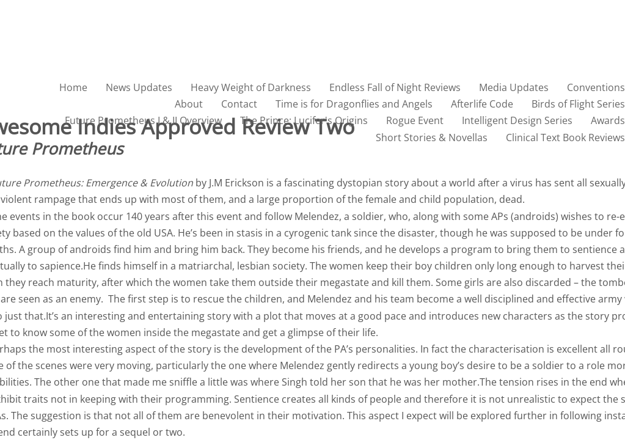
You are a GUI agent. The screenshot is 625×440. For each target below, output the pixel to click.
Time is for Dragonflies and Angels (354, 104)
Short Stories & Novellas (432, 137)
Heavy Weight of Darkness (251, 87)
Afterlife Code (482, 104)
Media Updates (514, 87)
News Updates (139, 87)
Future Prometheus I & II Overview (143, 120)
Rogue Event (415, 120)
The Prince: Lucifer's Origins (304, 120)
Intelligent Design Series (517, 120)
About (189, 104)
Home (73, 87)
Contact (239, 104)
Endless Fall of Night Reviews (395, 87)
